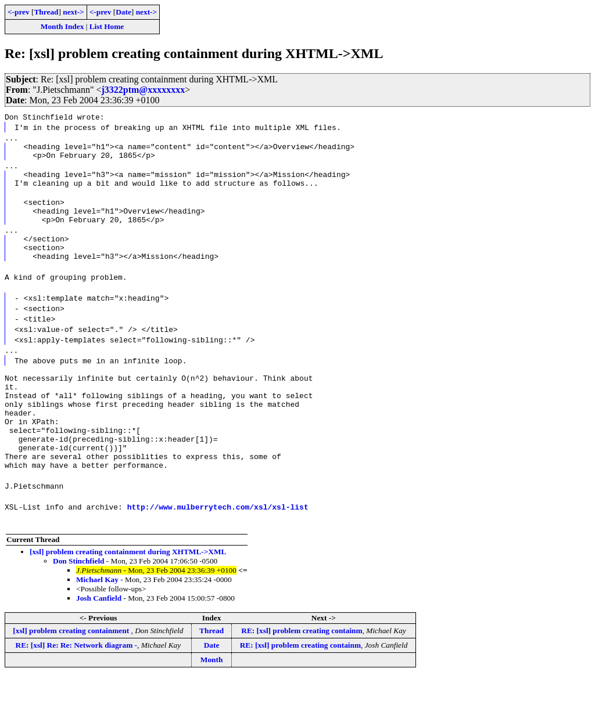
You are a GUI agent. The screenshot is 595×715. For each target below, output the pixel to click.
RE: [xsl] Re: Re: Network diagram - (77, 683)
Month (211, 698)
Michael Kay (97, 617)
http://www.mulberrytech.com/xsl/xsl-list (218, 545)
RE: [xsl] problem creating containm (301, 669)
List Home (106, 26)
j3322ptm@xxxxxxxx (143, 90)
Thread (46, 12)
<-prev (19, 12)
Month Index (62, 26)
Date (123, 12)
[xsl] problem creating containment (72, 669)
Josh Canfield (98, 636)
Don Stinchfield (79, 599)
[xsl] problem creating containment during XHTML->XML (128, 590)
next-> (73, 12)
